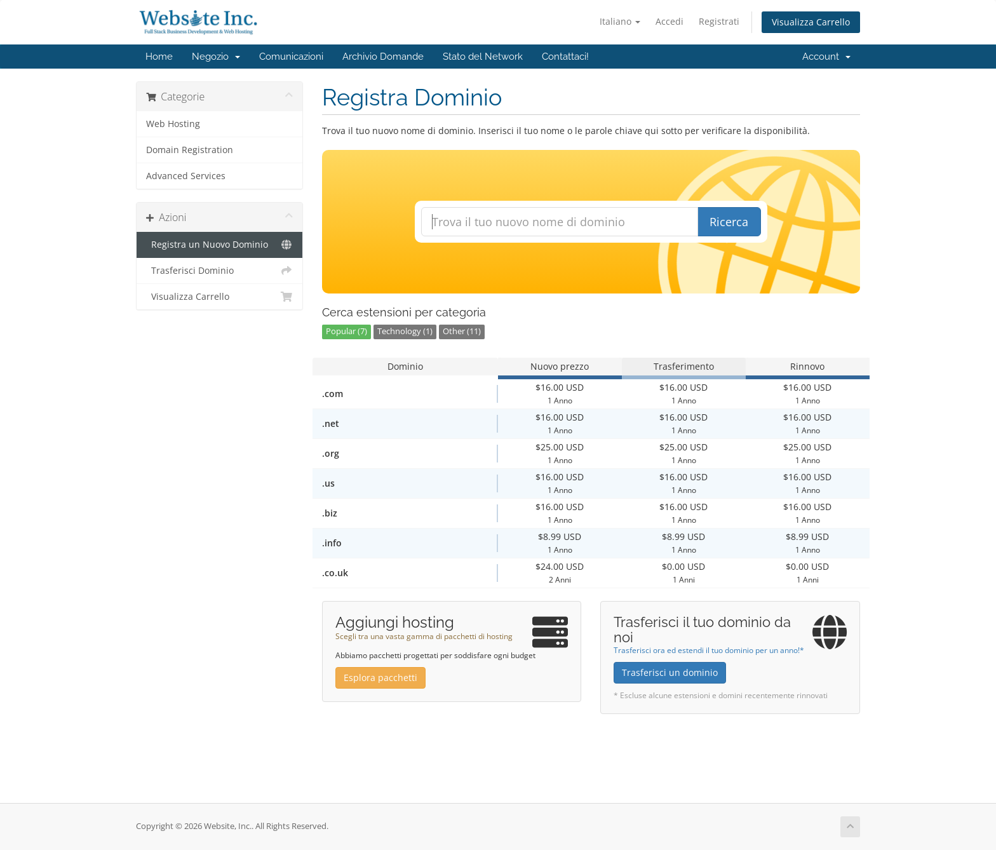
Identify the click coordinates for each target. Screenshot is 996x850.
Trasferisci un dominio (670, 672)
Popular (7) (346, 331)
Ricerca (729, 221)
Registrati (719, 21)
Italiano (620, 21)
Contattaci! (565, 56)
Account (826, 56)
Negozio (216, 56)
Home (159, 56)
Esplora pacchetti (380, 677)
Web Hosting (173, 124)
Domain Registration (189, 150)
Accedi (669, 21)
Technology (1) (405, 331)
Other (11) (462, 331)
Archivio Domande (383, 56)
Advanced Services (185, 176)
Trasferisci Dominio (219, 270)
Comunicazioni (291, 56)
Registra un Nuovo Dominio (219, 244)
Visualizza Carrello (811, 22)
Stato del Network (483, 56)
